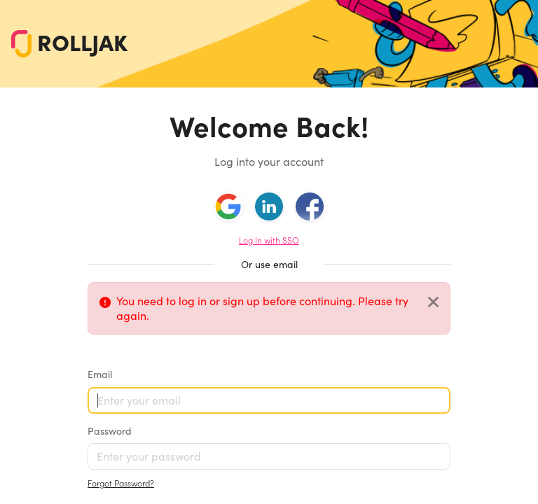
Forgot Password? (121, 483)
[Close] (433, 303)
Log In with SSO (269, 240)
